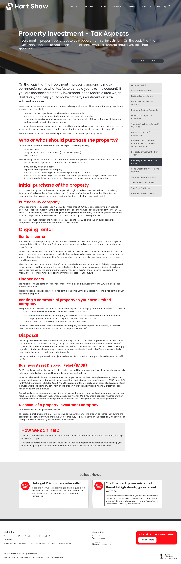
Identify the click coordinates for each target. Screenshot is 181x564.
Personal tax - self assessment (140, 134)
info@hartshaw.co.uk (101, 544)
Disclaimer (34, 536)
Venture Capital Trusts (142, 193)
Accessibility (24, 536)
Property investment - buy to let (144, 153)
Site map (14, 536)
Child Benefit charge (141, 90)
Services (89, 6)
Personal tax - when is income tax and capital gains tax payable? (143, 143)
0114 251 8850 (98, 538)
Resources (117, 6)
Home (6, 536)
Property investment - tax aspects (144, 162)
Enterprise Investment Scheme (142, 103)
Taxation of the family (142, 182)
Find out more (147, 539)
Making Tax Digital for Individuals (142, 117)
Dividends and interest (142, 96)
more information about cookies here (49, 557)
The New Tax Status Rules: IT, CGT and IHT (145, 125)
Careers (131, 6)
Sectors (103, 6)
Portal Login (163, 6)
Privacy (43, 536)
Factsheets (147, 61)
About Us (73, 6)
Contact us (146, 6)
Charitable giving (139, 85)
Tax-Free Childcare (140, 188)
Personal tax (158, 61)
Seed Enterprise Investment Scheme (145, 170)
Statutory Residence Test (143, 177)
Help (49, 536)
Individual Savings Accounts (144, 110)
